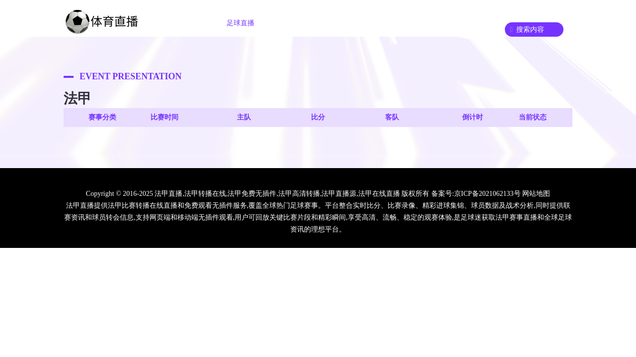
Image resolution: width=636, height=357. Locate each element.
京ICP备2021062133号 (487, 193)
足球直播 (240, 23)
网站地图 (536, 193)
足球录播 (352, 23)
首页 (192, 23)
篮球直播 (296, 23)
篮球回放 (407, 23)
